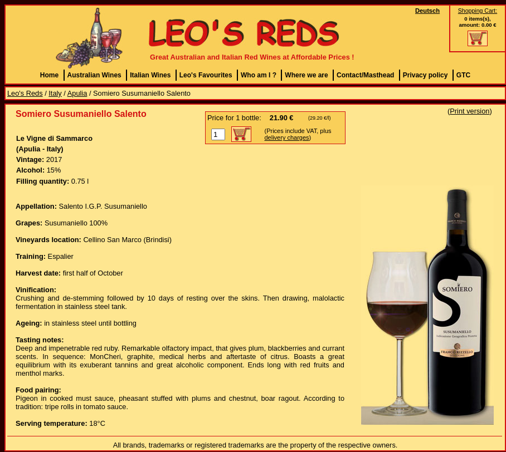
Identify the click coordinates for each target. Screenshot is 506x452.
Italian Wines (150, 75)
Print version (469, 111)
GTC (463, 75)
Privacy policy (425, 75)
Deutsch (427, 10)
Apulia (77, 93)
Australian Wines (94, 75)
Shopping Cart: (477, 10)
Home (49, 75)
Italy (54, 93)
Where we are (306, 75)
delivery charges (286, 137)
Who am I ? (258, 75)
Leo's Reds (25, 93)
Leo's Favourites (205, 75)
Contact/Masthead (365, 75)
